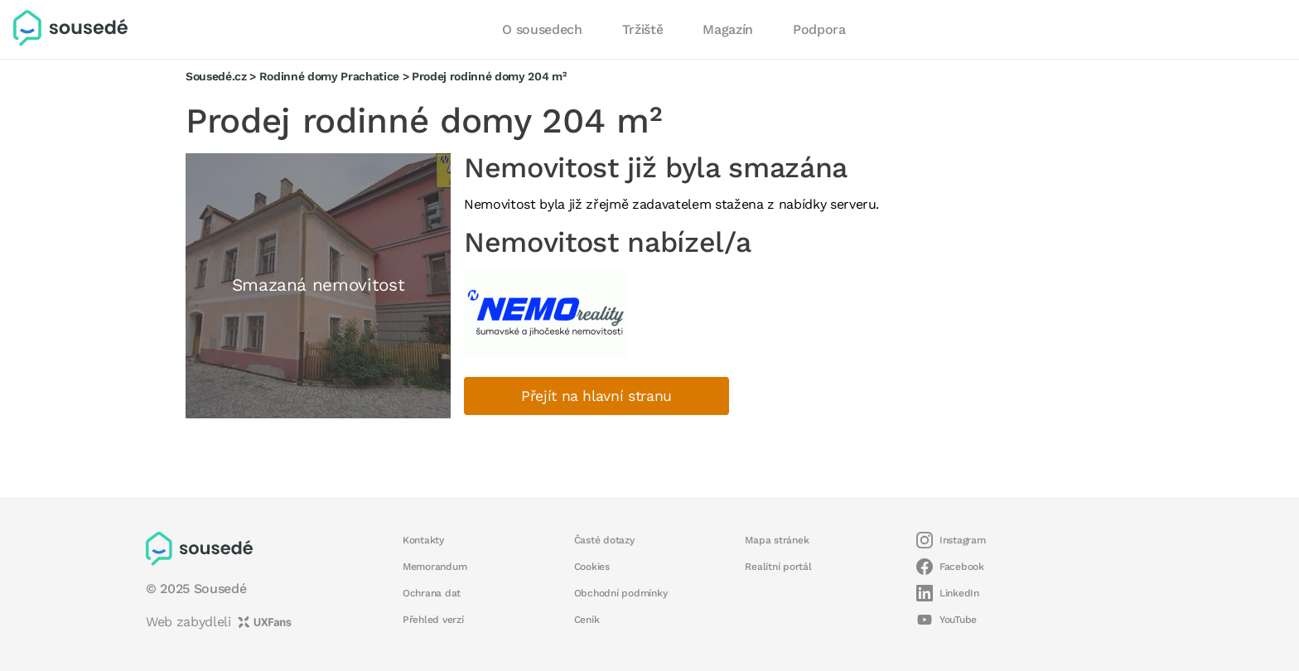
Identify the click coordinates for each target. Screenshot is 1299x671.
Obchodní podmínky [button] (621, 593)
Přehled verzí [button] (433, 619)
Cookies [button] (592, 566)
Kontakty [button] (423, 540)
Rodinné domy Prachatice (329, 76)
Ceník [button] (587, 619)
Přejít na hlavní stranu (596, 396)
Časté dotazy (604, 540)
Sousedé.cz (216, 76)
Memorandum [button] (434, 566)
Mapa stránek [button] (777, 540)
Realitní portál (778, 566)
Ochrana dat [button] (432, 593)
